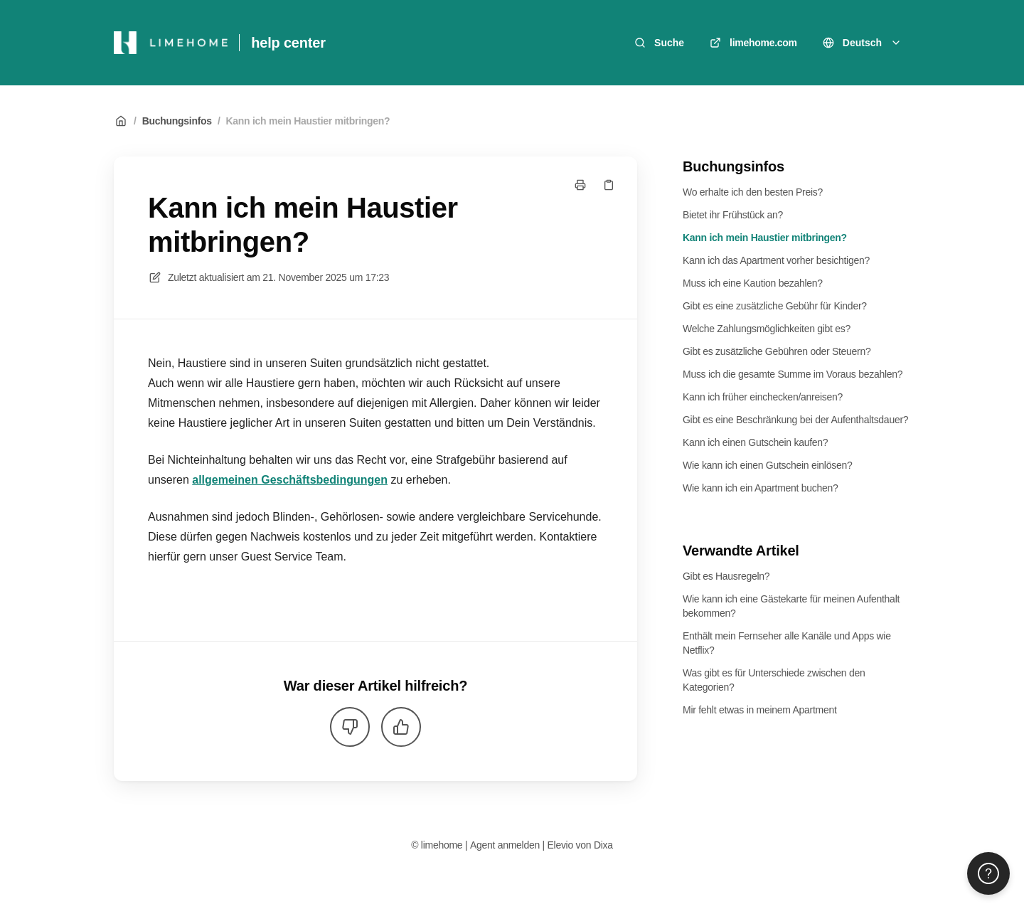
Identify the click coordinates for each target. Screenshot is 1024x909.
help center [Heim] (288, 43)
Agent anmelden (505, 845)
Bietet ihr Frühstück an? (733, 214)
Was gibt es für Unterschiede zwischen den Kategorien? (774, 680)
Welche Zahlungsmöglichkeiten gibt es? (766, 328)
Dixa (603, 845)
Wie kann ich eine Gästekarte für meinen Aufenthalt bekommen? (791, 606)
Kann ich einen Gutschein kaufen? (755, 442)
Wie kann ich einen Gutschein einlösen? (767, 465)
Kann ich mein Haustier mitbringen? (308, 121)
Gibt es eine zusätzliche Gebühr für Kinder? (775, 306)
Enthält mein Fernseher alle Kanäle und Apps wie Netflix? (787, 643)
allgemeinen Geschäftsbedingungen (290, 480)
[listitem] (375, 547)
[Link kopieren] (608, 185)
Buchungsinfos (177, 121)
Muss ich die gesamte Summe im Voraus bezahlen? (792, 374)
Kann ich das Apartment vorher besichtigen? (776, 260)
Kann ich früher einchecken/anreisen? (763, 397)
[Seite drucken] (580, 185)
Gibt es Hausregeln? (726, 576)
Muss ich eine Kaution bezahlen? (753, 283)
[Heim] (170, 43)
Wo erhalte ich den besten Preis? (753, 192)
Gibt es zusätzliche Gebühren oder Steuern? (777, 351)
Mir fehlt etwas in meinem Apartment (760, 710)
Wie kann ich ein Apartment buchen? (760, 488)
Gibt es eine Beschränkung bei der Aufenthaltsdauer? (795, 419)
